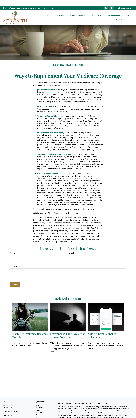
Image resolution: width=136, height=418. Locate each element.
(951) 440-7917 (49, 2)
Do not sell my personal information (121, 417)
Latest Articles (40, 416)
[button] (49, 9)
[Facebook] (111, 2)
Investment (39, 402)
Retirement (39, 399)
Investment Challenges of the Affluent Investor (67, 329)
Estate (38, 404)
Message (13, 260)
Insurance (39, 406)
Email (71, 247)
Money (38, 411)
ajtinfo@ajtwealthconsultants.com (14, 413)
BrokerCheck (103, 397)
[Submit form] (15, 278)
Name (12, 247)
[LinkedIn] (106, 2)
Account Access (124, 2)
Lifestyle (38, 414)
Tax (37, 409)
